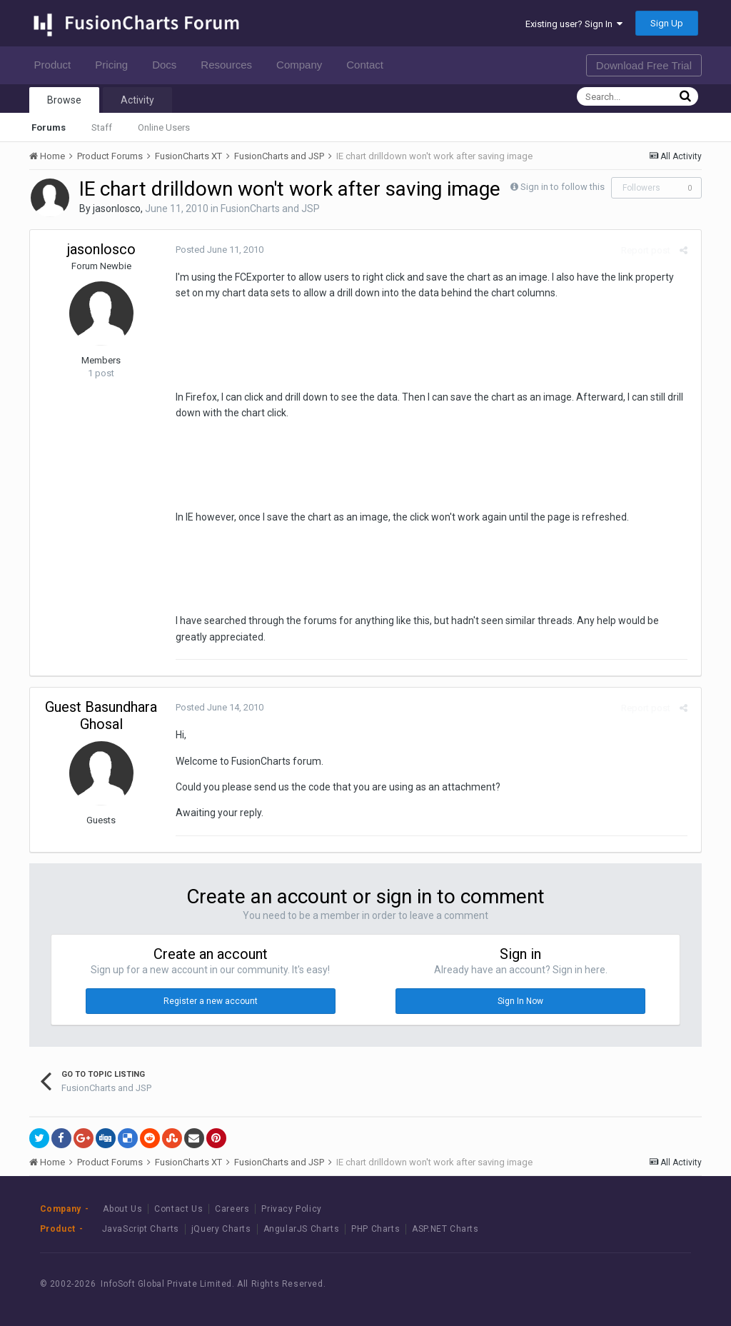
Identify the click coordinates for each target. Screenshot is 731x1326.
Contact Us (178, 1209)
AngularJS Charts (301, 1229)
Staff (101, 127)
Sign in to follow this (562, 186)
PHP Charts (375, 1229)
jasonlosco (117, 208)
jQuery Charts (221, 1229)
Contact (368, 65)
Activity (137, 100)
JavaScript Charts (140, 1229)
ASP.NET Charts (445, 1229)
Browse (64, 100)
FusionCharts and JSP (270, 208)
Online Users (164, 127)
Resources (230, 65)
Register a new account (210, 1001)
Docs (168, 65)
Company (303, 65)
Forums (48, 127)
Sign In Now (520, 1001)
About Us (122, 1209)
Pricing (115, 65)
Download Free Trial (644, 65)
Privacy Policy (291, 1209)
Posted (217, 249)
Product (56, 65)
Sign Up (666, 23)
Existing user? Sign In (573, 24)
